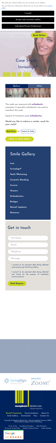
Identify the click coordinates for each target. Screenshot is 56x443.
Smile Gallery (12, 416)
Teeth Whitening (18, 174)
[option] (28, 90)
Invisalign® (15, 169)
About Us (45, 413)
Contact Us (44, 416)
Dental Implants (18, 207)
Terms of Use (12, 426)
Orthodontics (17, 196)
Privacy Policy (33, 267)
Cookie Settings (46, 428)
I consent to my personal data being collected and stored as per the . (28, 266)
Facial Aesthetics (31, 413)
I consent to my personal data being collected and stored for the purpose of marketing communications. (28, 274)
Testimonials (26, 416)
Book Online (39, 35)
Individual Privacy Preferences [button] (28, 26)
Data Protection (41, 426)
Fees (35, 416)
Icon (12, 163)
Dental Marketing (36, 422)
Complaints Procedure (27, 426)
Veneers (14, 191)
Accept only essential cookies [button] (28, 20)
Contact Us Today (27, 131)
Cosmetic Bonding (19, 180)
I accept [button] (28, 13)
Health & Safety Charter (31, 428)
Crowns (14, 185)
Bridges (14, 202)
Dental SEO (18, 422)
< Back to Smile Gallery (19, 139)
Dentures (14, 213)
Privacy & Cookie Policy (12, 428)
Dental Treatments (14, 413)
